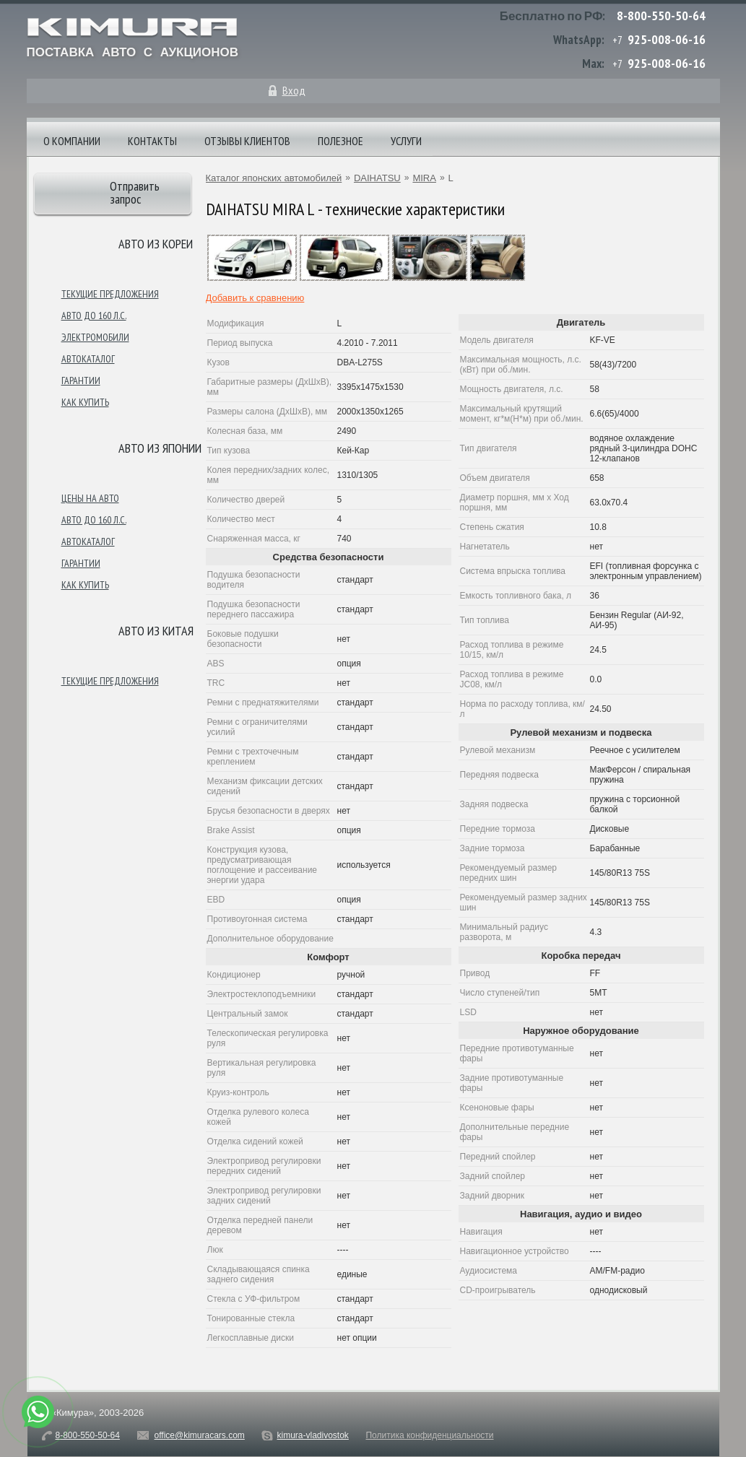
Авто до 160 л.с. (93, 315)
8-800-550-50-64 (661, 15)
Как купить (85, 402)
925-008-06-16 (667, 39)
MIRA (424, 178)
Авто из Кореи (155, 243)
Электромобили (95, 337)
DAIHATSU (377, 178)
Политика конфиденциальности (429, 1435)
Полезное (340, 141)
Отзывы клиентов (247, 141)
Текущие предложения (110, 293)
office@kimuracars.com (200, 1435)
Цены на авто (90, 498)
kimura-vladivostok (312, 1435)
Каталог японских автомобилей (274, 178)
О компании (71, 141)
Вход (293, 90)
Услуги (406, 141)
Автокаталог (88, 358)
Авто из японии (159, 448)
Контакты (152, 141)
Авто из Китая (156, 630)
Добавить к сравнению (255, 297)
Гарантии (80, 380)
